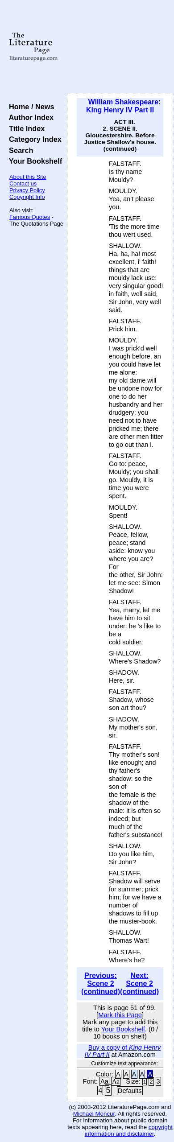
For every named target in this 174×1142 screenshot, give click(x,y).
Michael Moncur (94, 1113)
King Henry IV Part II (120, 110)
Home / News (29, 107)
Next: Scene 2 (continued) (139, 983)
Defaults (130, 1090)
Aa (104, 1081)
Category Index (33, 139)
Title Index (25, 128)
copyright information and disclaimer (129, 1130)
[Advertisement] (120, 46)
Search (19, 150)
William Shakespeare (123, 102)
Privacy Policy (27, 190)
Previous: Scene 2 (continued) (100, 983)
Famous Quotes (29, 217)
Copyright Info (27, 197)
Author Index (29, 117)
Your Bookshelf (33, 161)
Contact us (23, 183)
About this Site (27, 176)
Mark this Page (120, 1014)
